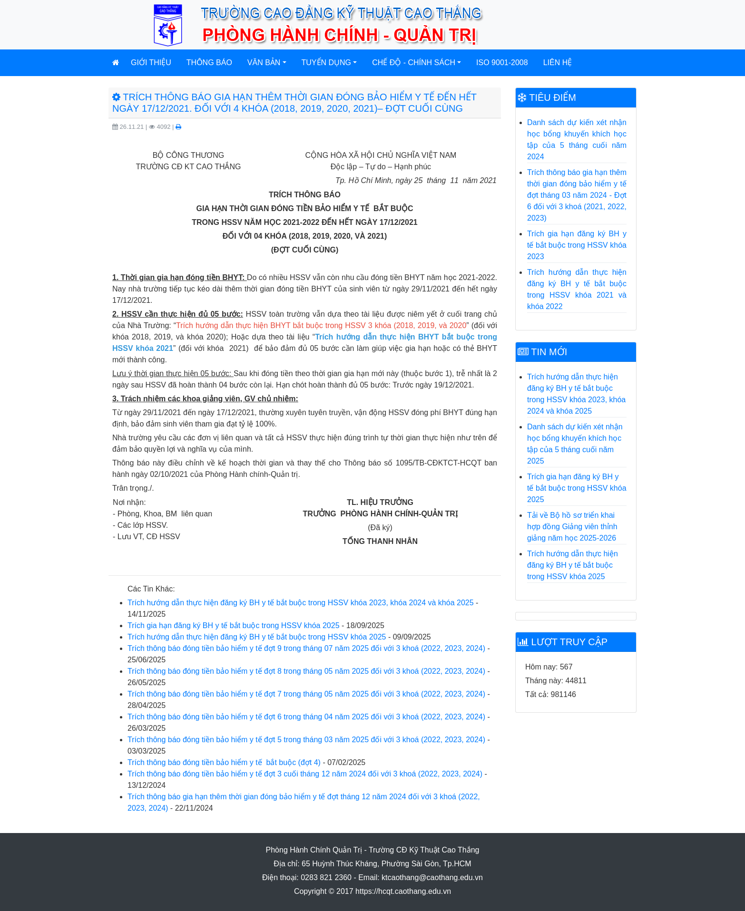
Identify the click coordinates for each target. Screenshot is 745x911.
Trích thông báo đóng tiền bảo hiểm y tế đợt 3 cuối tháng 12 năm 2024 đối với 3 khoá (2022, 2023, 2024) (304, 774)
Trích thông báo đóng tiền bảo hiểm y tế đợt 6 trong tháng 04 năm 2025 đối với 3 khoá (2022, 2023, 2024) (306, 717)
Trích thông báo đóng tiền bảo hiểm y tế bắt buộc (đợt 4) (224, 762)
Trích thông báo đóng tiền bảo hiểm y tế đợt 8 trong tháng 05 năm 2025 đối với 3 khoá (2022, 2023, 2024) (306, 671)
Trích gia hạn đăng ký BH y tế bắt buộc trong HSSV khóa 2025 (233, 625)
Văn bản (264, 62)
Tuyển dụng (327, 62)
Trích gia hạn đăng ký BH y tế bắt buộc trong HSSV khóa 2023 (577, 245)
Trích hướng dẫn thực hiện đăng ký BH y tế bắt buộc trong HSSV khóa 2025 (256, 637)
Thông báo (209, 62)
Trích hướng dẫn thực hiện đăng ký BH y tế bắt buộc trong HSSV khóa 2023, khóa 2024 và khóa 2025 (300, 603)
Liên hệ (557, 62)
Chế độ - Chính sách (413, 62)
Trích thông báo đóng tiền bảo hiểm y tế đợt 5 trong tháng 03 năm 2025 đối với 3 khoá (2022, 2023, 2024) (306, 740)
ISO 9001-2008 (502, 62)
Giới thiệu (151, 62)
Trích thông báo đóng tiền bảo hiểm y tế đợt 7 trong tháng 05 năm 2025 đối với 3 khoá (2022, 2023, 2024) (306, 694)
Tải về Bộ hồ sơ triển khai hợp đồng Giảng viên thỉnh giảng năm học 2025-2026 (572, 526)
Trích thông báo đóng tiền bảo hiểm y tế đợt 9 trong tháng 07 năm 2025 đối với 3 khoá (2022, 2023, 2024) (306, 648)
